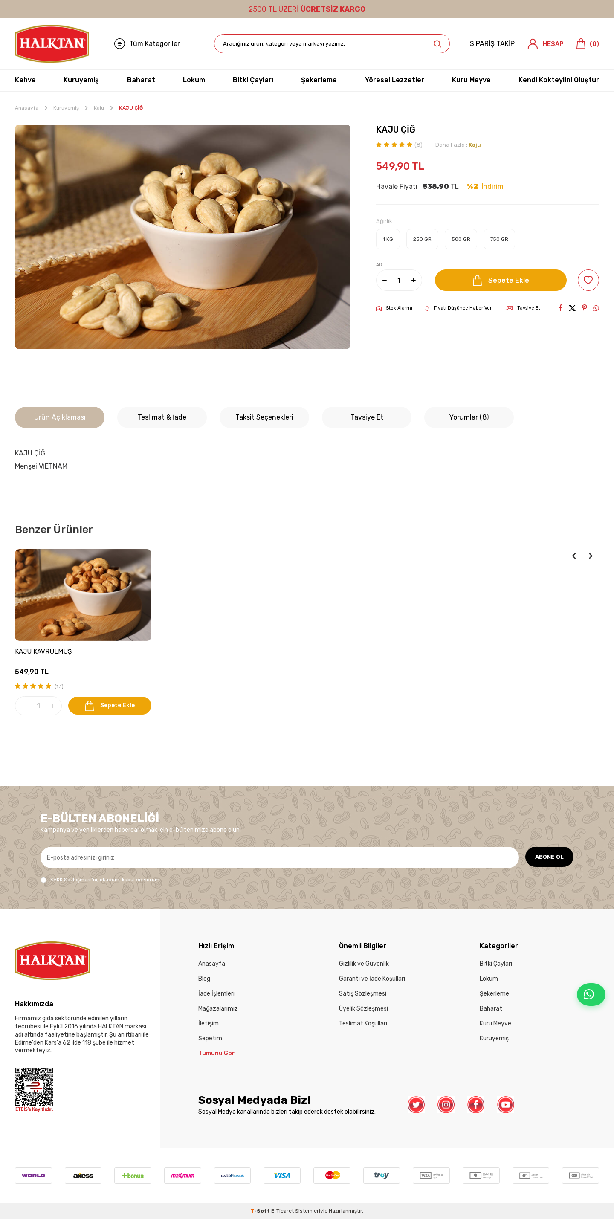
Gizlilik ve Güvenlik (364, 963)
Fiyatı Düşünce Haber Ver (458, 308)
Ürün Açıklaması (60, 417)
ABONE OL (548, 857)
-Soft (261, 1211)
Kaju (99, 108)
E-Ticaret (282, 1211)
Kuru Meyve (471, 80)
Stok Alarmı (394, 308)
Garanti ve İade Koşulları (372, 978)
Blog (204, 978)
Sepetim (210, 1038)
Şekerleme (319, 80)
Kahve (25, 80)
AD (379, 264)
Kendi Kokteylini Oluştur (558, 80)
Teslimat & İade (162, 417)
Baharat (141, 80)
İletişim (208, 1023)
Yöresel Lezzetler (394, 80)
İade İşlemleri (216, 993)
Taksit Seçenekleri (264, 417)
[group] (182, 237)
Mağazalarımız (218, 1008)
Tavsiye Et (522, 308)
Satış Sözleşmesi (362, 993)
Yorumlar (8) (469, 417)
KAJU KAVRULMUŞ (43, 651)
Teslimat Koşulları (363, 1023)
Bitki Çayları (253, 80)
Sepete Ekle (500, 280)
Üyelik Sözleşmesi (363, 1008)
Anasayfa (26, 108)
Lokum (194, 80)
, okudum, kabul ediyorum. (101, 880)
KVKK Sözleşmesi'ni (73, 880)
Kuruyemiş (81, 80)
